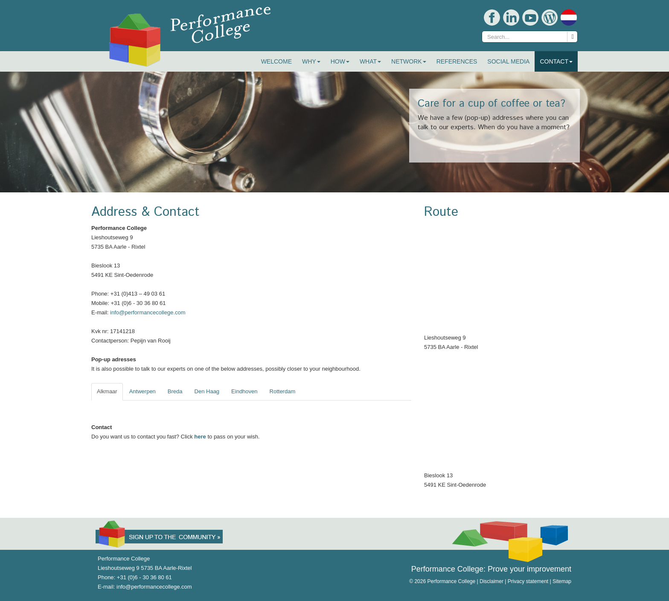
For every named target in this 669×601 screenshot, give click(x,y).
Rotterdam (283, 391)
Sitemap (562, 581)
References (456, 61)
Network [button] (408, 61)
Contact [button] (556, 61)
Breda (175, 391)
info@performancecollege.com (148, 312)
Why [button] (311, 61)
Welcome (276, 61)
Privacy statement (528, 581)
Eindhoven (244, 391)
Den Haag (207, 391)
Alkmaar (107, 391)
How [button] (340, 61)
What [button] (370, 61)
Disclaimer (491, 581)
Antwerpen (142, 391)
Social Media (508, 61)
